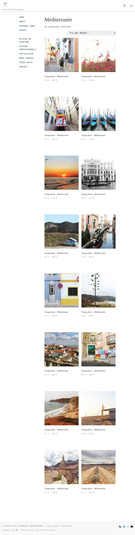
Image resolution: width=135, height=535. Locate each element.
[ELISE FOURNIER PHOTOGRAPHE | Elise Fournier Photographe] (5, 4)
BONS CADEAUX (26, 58)
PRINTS (22, 30)
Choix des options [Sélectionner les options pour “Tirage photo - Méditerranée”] (56, 87)
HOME (21, 17)
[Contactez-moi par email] (132, 527)
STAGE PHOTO (25, 62)
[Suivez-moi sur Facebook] (124, 527)
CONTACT (23, 67)
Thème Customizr (47, 530)
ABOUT (22, 22)
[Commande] (91, 33)
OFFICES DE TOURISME (25, 40)
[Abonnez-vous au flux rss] (120, 527)
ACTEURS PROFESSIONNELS (27, 48)
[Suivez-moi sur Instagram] (128, 527)
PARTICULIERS (26, 54)
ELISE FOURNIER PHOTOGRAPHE (27, 526)
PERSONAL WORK (27, 26)
